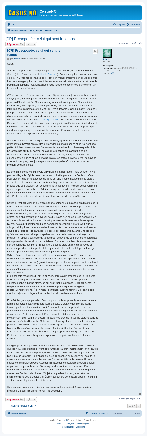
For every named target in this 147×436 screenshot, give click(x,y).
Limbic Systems (48, 74)
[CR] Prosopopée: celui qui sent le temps (40, 39)
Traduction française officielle (69, 423)
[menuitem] (11, 24)
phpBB (65, 420)
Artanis (106, 59)
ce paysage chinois (48, 119)
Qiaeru (87, 423)
